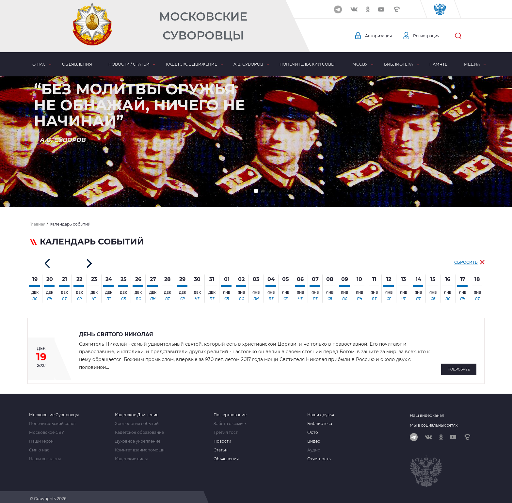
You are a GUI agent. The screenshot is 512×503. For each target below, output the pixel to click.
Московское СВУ (46, 429)
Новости (222, 438)
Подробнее (459, 366)
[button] (256, 191)
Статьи (221, 446)
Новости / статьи (129, 64)
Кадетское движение (191, 64)
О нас (39, 64)
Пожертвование (230, 411)
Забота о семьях (230, 420)
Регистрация (433, 36)
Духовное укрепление (137, 438)
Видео (313, 438)
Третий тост (226, 429)
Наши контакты (45, 455)
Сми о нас (39, 446)
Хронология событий (137, 420)
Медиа (472, 64)
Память (438, 64)
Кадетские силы (131, 455)
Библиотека (398, 64)
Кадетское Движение (136, 411)
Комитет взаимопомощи (140, 446)
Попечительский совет (308, 64)
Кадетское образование (139, 429)
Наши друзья (320, 411)
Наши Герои (41, 438)
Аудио (313, 446)
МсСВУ (360, 64)
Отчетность (319, 455)
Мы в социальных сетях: (434, 421)
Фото (312, 429)
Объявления (77, 64)
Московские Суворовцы (203, 25)
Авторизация (380, 36)
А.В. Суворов (248, 64)
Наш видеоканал (427, 411)
